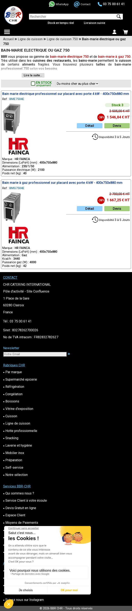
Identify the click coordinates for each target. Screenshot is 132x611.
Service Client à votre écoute (25, 500)
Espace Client (14, 515)
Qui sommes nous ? (18, 493)
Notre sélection (15, 475)
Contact (85, 4)
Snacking (10, 438)
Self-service (13, 467)
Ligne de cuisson (16, 423)
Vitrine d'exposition (18, 409)
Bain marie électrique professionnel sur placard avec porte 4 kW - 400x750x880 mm (65, 94)
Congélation (13, 394)
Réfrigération (13, 387)
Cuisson (10, 416)
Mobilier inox (13, 453)
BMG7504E (16, 188)
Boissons (11, 401)
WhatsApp (62, 4)
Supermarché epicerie (20, 379)
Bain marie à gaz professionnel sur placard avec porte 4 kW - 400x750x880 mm (62, 183)
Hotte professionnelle (20, 431)
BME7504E (16, 99)
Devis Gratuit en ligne (19, 508)
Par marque (12, 372)
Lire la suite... (33, 75)
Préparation (12, 460)
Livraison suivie (94, 23)
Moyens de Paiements (20, 523)
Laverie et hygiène (17, 445)
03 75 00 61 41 (114, 4)
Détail (89, 126)
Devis (117, 126)
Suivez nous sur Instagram (23, 600)
